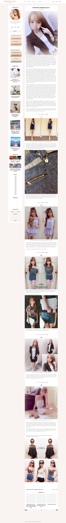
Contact (40, 1)
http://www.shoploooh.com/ (32, 436)
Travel (29, 1)
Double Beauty (40, 105)
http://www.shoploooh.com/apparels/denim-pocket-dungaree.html (41, 141)
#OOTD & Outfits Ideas (30, 489)
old (57, 510)
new (26, 510)
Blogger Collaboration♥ (39, 489)
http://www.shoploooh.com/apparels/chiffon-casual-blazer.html (41, 372)
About (25, 1)
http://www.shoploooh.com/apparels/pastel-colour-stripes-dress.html (41, 240)
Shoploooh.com (40, 71)
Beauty (33, 1)
